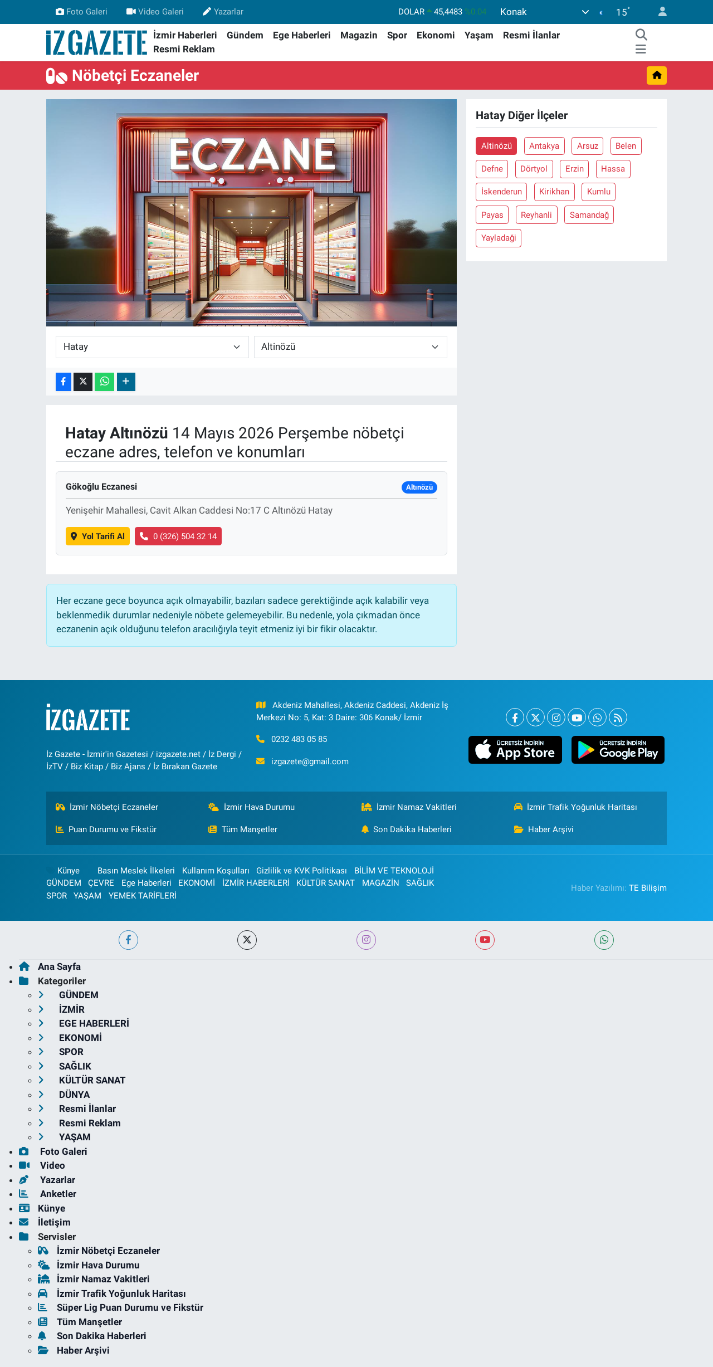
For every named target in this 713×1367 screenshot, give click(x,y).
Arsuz (587, 146)
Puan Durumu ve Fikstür (106, 829)
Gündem (245, 35)
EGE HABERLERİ (83, 1023)
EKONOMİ (196, 883)
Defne (492, 169)
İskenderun (501, 192)
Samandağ (589, 215)
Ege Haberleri (302, 35)
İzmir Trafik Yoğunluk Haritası (576, 807)
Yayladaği (498, 238)
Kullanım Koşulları (216, 871)
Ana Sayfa (50, 966)
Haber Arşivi (544, 829)
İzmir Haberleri (185, 35)
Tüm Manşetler (242, 829)
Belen (626, 146)
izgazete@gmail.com (310, 761)
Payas (492, 215)
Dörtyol (534, 169)
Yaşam (479, 35)
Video (42, 1165)
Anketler (47, 1193)
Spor (397, 35)
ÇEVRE (101, 883)
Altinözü (496, 146)
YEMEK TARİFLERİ (143, 896)
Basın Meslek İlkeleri (136, 871)
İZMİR (61, 1009)
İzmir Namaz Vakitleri (409, 807)
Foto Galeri (82, 12)
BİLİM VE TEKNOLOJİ (394, 871)
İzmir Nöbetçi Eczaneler (107, 807)
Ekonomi (436, 35)
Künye (63, 871)
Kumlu (599, 192)
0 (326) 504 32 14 (178, 536)
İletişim (45, 1222)
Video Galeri (155, 12)
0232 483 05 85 (299, 739)
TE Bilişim (648, 888)
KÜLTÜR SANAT (325, 883)
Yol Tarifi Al (98, 536)
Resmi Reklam (184, 49)
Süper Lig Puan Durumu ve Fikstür (120, 1307)
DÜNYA (64, 1094)
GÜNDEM (63, 883)
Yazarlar (223, 12)
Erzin (574, 169)
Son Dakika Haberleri (407, 829)
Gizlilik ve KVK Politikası (301, 871)
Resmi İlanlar (531, 35)
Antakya (544, 146)
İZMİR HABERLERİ (256, 883)
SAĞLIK (420, 883)
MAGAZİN (380, 883)
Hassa (613, 169)
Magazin (359, 35)
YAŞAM (87, 896)
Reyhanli (536, 215)
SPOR (56, 896)
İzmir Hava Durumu (251, 807)
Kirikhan (554, 192)
